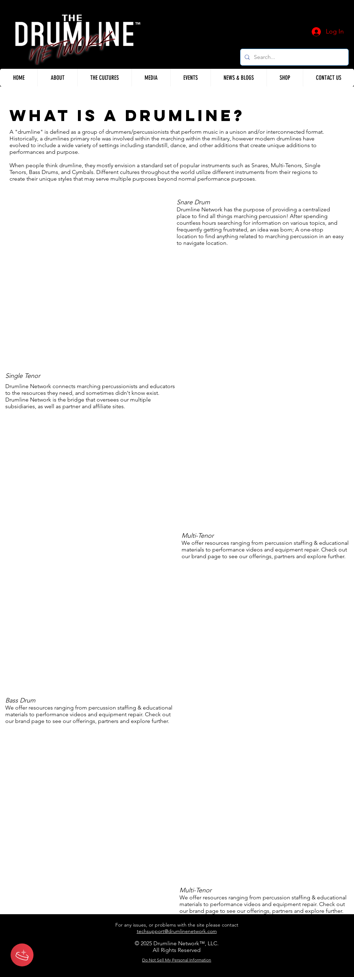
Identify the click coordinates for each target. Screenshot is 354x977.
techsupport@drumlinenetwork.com (177, 931)
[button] (57, 77)
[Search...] (294, 57)
